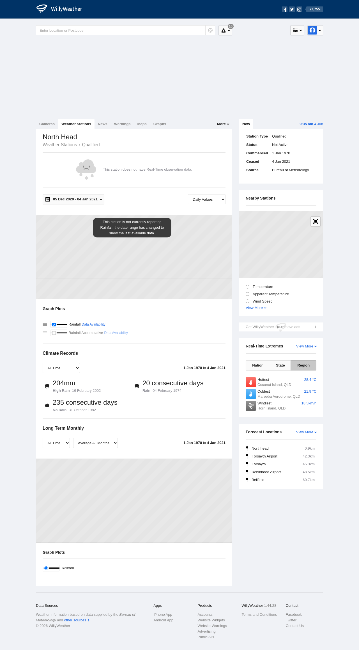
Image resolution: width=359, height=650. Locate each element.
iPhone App (162, 614)
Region (303, 365)
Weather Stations (76, 124)
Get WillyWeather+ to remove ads (273, 327)
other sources (75, 620)
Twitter (291, 620)
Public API (205, 637)
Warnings (122, 124)
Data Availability (93, 324)
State (280, 365)
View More (254, 308)
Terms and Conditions (259, 614)
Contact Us (295, 626)
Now (246, 124)
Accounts (204, 614)
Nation (257, 365)
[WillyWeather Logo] (62, 9)
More (221, 124)
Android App (163, 620)
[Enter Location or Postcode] (125, 30)
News (102, 124)
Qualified (91, 144)
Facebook (294, 614)
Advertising (206, 631)
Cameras (47, 124)
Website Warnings (212, 626)
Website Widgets (211, 620)
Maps (142, 124)
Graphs (159, 124)
